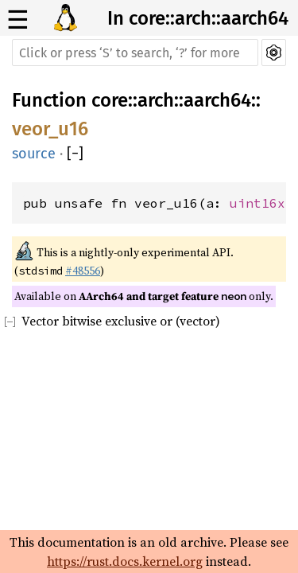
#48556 (82, 271)
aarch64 (217, 100)
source (34, 153)
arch (155, 100)
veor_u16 (50, 129)
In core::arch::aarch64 (197, 18)
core (109, 100)
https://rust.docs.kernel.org (125, 561)
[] (75, 153)
